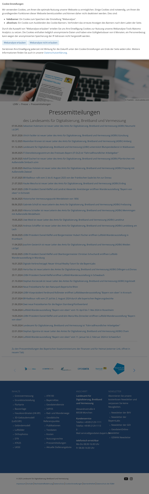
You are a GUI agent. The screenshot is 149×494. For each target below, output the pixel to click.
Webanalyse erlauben (15, 42)
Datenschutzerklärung (55, 52)
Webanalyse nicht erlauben (43, 42)
